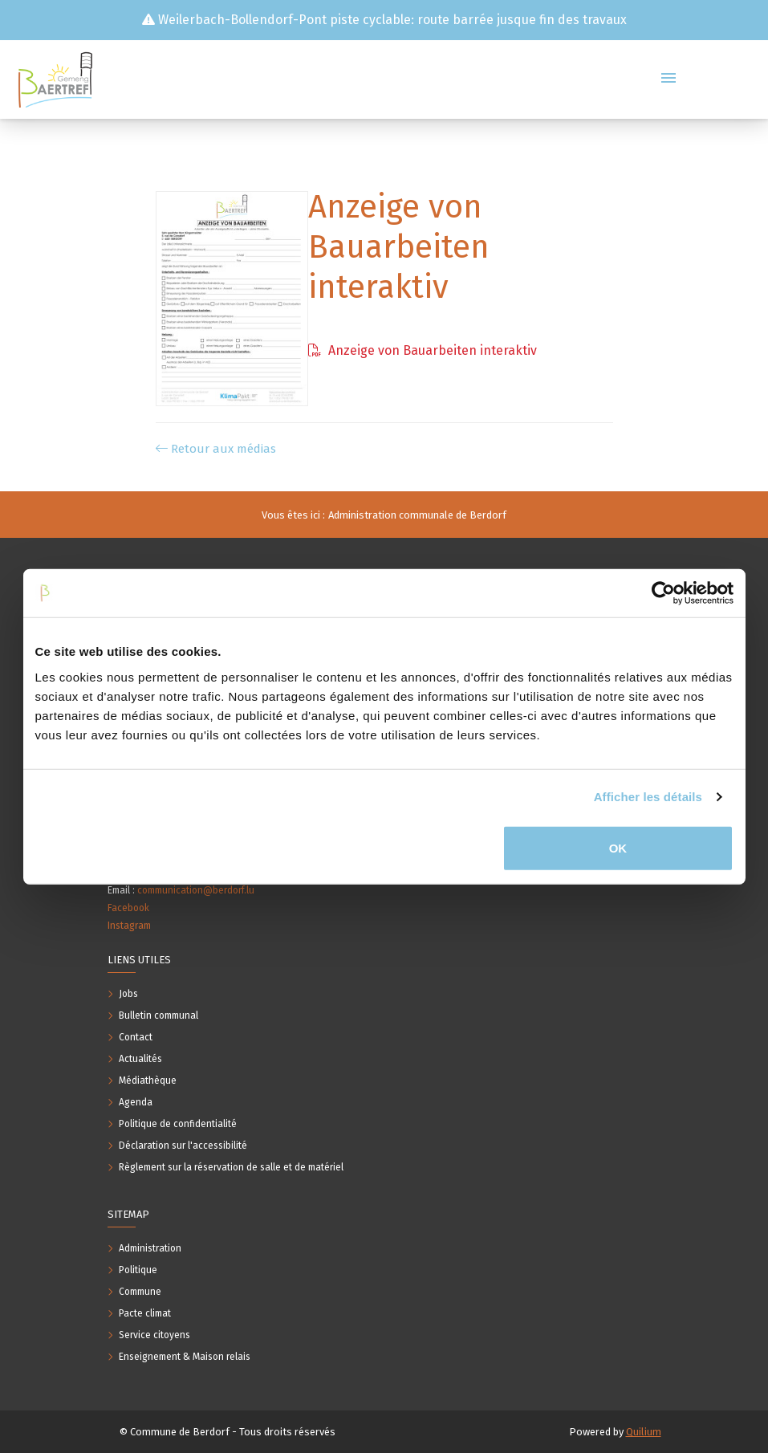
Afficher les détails (648, 797)
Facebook (128, 908)
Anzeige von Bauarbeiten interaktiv (422, 350)
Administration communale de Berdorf (417, 515)
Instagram (129, 925)
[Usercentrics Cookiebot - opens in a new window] (663, 593)
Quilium (643, 1432)
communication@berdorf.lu (195, 890)
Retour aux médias (216, 449)
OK (618, 847)
